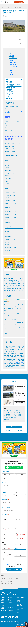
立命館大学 (15, 415)
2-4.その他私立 (13, 66)
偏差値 (10, 82)
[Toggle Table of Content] (20, 79)
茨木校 (2, 602)
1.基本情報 (11, 55)
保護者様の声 (19, 604)
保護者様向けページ (21, 612)
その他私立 (11, 93)
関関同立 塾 (8, 419)
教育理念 (18, 601)
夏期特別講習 (10, 610)
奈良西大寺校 (10, 607)
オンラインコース (11, 608)
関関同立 (11, 90)
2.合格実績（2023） (11, 87)
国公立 (10, 88)
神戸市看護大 (8, 415)
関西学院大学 (14, 417)
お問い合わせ (3, 621)
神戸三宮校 (10, 597)
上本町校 (3, 597)
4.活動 (10, 72)
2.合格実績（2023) (13, 57)
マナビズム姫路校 (9, 410)
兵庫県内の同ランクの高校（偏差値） (14, 85)
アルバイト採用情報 (20, 608)
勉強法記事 (19, 600)
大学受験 (18, 412)
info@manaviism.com (11, 584)
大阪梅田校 (10, 602)
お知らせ (18, 609)
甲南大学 (15, 414)
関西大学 (7, 417)
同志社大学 (12, 412)
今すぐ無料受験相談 (19, 2)
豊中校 (2, 600)
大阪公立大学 (8, 414)
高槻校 (2, 599)
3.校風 (10, 70)
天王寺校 (9, 600)
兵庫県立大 (17, 410)
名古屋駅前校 (3, 610)
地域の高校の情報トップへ (14, 426)
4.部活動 (9, 96)
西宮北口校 (3, 605)
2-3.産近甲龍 (13, 64)
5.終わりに (11, 74)
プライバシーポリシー (10, 564)
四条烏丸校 (3, 608)
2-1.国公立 (12, 60)
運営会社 (8, 621)
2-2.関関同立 (13, 62)
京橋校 (9, 605)
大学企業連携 (19, 605)
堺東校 (2, 607)
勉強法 (6, 412)
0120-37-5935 (8, 581)
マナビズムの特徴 (20, 597)
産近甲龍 (11, 91)
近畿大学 (21, 415)
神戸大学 (20, 414)
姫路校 (9, 599)
